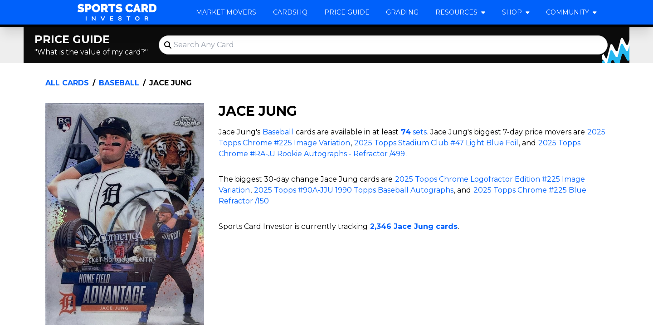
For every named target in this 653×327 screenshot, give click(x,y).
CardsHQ (290, 12)
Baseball (119, 83)
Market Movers (226, 12)
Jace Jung (170, 83)
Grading (402, 12)
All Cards (67, 83)
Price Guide (347, 12)
